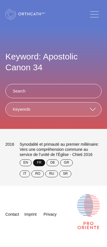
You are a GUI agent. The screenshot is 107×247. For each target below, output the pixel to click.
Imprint (31, 214)
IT (25, 174)
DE (52, 162)
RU (51, 174)
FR (39, 162)
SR (65, 174)
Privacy (49, 214)
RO (37, 174)
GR (66, 162)
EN (25, 162)
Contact (12, 214)
